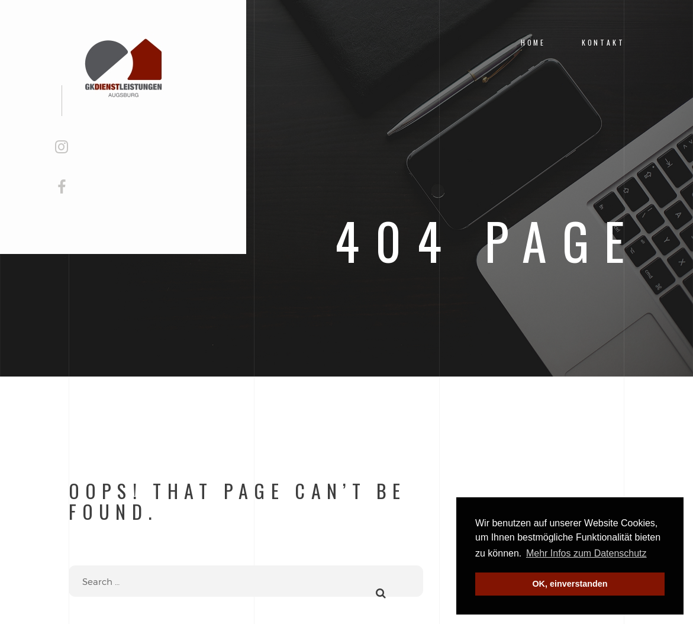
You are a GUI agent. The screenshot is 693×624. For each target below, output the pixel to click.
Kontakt (603, 42)
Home (533, 42)
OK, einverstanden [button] (569, 583)
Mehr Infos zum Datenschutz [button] (586, 553)
